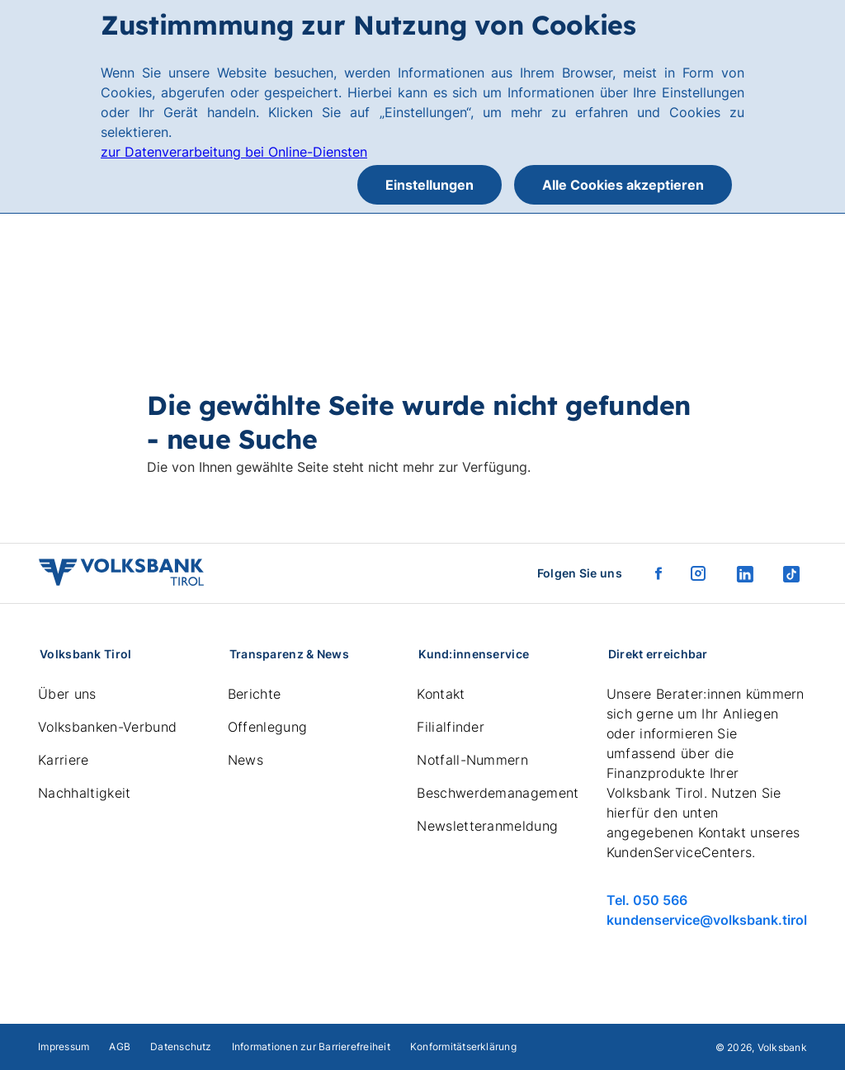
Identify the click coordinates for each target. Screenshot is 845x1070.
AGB (119, 1046)
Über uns (67, 694)
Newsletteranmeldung (487, 826)
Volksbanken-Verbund (107, 727)
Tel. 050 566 (647, 900)
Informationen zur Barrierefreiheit (311, 1046)
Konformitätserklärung (463, 1046)
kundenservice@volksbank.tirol (707, 920)
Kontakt (441, 694)
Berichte (254, 694)
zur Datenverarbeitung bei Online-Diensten (234, 152)
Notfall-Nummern (472, 760)
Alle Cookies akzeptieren (623, 185)
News (245, 760)
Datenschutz (181, 1046)
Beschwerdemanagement (497, 793)
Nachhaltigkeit (84, 793)
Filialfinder (450, 727)
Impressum (63, 1046)
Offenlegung (268, 727)
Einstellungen (429, 185)
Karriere (63, 760)
